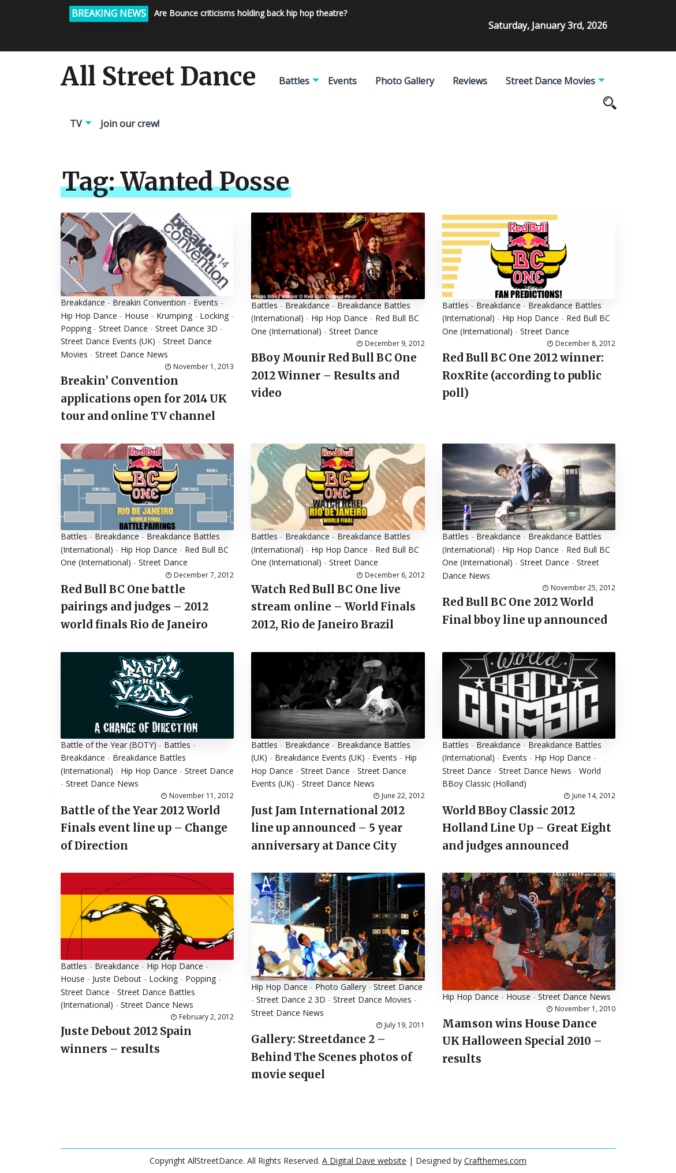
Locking (214, 315)
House (137, 315)
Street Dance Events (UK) (108, 341)
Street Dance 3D (186, 328)
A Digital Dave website (364, 1160)
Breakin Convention (149, 302)
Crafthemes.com (495, 1160)
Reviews (470, 81)
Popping (76, 328)
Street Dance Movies (550, 81)
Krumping (174, 315)
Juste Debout (116, 978)
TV (76, 123)
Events (342, 81)
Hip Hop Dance (89, 315)
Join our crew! (129, 123)
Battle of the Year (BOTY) (108, 744)
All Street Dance (158, 76)
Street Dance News (131, 354)
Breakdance (83, 302)
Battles (294, 81)
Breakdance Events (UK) (320, 757)
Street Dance (123, 328)
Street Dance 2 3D (291, 999)
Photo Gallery (404, 81)
